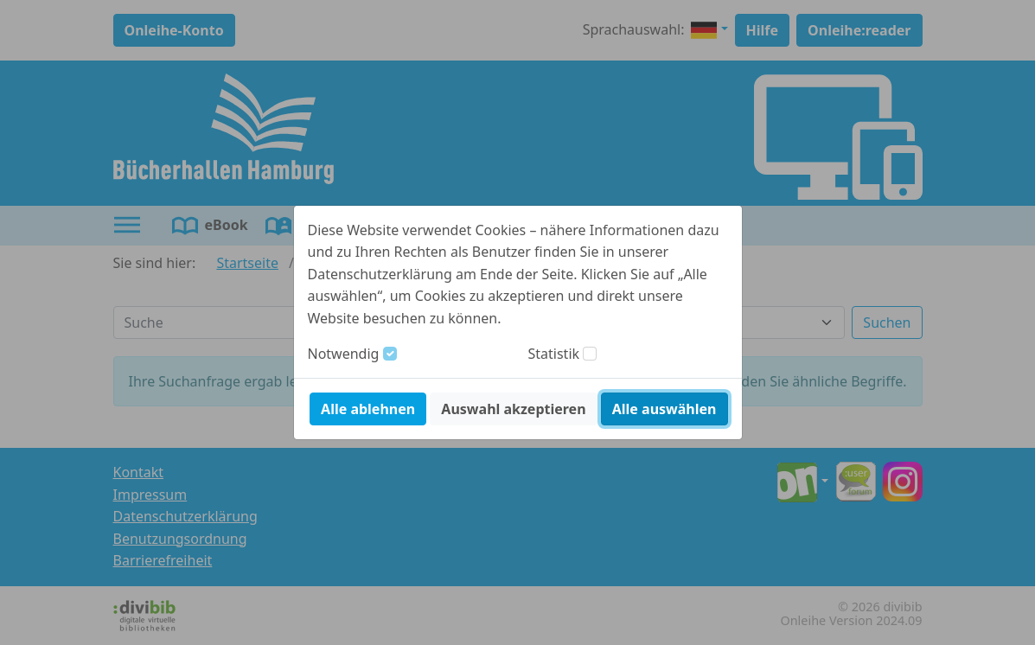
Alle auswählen (664, 408)
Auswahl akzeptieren (513, 408)
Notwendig (344, 353)
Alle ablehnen (368, 408)
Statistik (554, 353)
